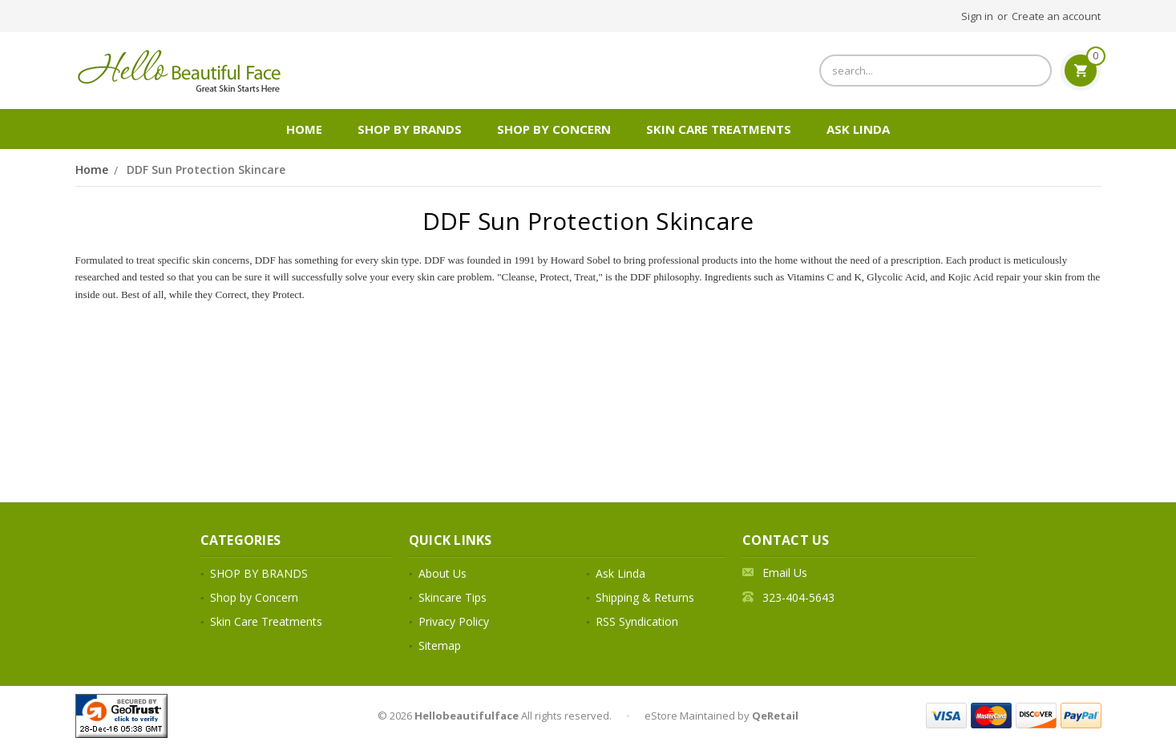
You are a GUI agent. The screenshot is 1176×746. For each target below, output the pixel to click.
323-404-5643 (798, 597)
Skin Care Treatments (718, 129)
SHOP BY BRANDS (410, 129)
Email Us (784, 572)
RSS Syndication (637, 621)
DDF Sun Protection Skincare (206, 169)
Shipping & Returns (645, 597)
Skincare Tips (452, 597)
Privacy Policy (453, 621)
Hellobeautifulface (466, 715)
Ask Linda (858, 129)
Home (304, 129)
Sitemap (439, 645)
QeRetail (775, 715)
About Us (442, 573)
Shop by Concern (554, 129)
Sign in (977, 16)
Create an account (1056, 16)
